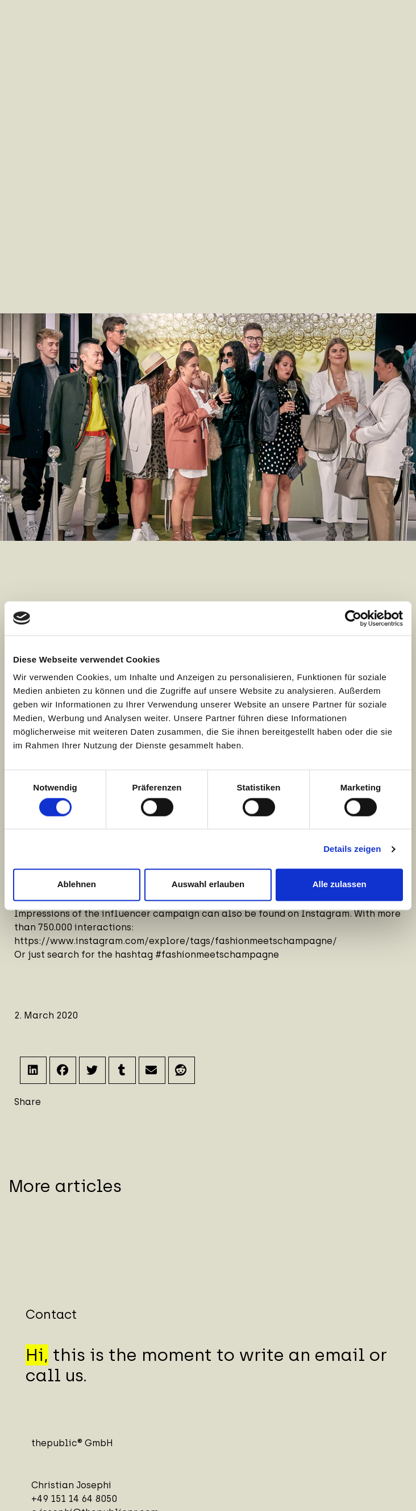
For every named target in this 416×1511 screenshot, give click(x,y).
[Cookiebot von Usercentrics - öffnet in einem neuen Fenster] (353, 618)
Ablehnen (76, 884)
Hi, (37, 1354)
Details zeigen (352, 849)
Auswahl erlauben (208, 884)
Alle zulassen (340, 884)
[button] (33, 1070)
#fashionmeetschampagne (217, 954)
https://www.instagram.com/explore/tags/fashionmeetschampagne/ (175, 940)
